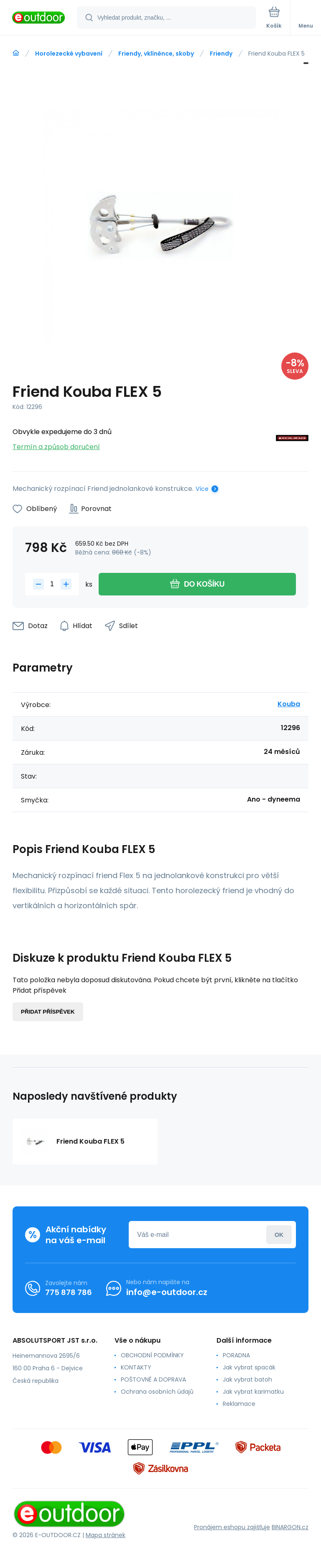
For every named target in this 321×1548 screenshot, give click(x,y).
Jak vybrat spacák (249, 1367)
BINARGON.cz (290, 1527)
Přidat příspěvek (48, 1012)
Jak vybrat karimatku (253, 1391)
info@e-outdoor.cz (166, 1292)
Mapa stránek (105, 1535)
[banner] (38, 18)
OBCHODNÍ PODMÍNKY (152, 1355)
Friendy (221, 53)
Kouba (289, 704)
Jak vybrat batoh (247, 1379)
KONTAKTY (136, 1367)
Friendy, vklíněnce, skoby (156, 53)
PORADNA (236, 1355)
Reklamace (239, 1404)
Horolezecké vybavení (68, 53)
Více (202, 489)
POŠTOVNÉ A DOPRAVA (153, 1379)
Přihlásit (279, 1234)
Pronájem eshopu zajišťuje (232, 1527)
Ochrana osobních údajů (157, 1391)
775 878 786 (68, 1292)
